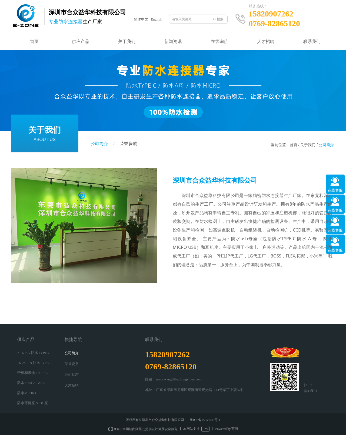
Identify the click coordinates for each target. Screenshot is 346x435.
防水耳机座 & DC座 (32, 403)
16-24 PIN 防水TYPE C (34, 363)
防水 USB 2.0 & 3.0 (31, 383)
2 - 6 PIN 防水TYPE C (33, 353)
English (156, 19)
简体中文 (141, 19)
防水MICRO (26, 393)
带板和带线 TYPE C (32, 373)
